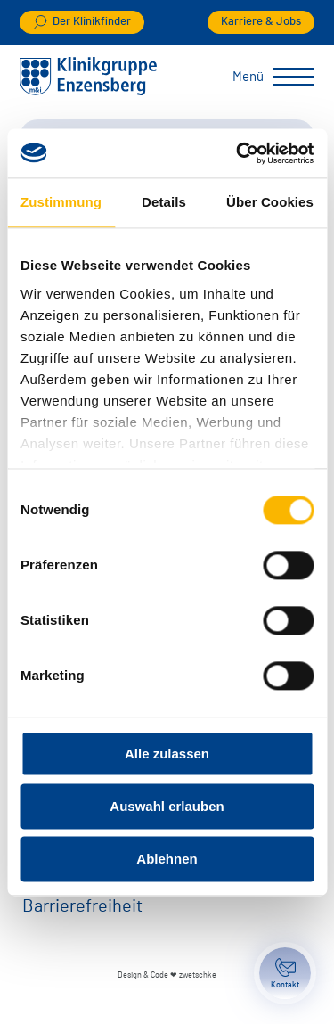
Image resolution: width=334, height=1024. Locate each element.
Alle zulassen (167, 753)
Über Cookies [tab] (270, 201)
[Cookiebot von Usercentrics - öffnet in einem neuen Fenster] (238, 153)
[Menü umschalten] (293, 77)
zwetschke (197, 975)
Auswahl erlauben (167, 806)
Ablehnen (166, 858)
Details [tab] (164, 201)
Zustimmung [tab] (61, 201)
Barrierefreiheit (82, 906)
